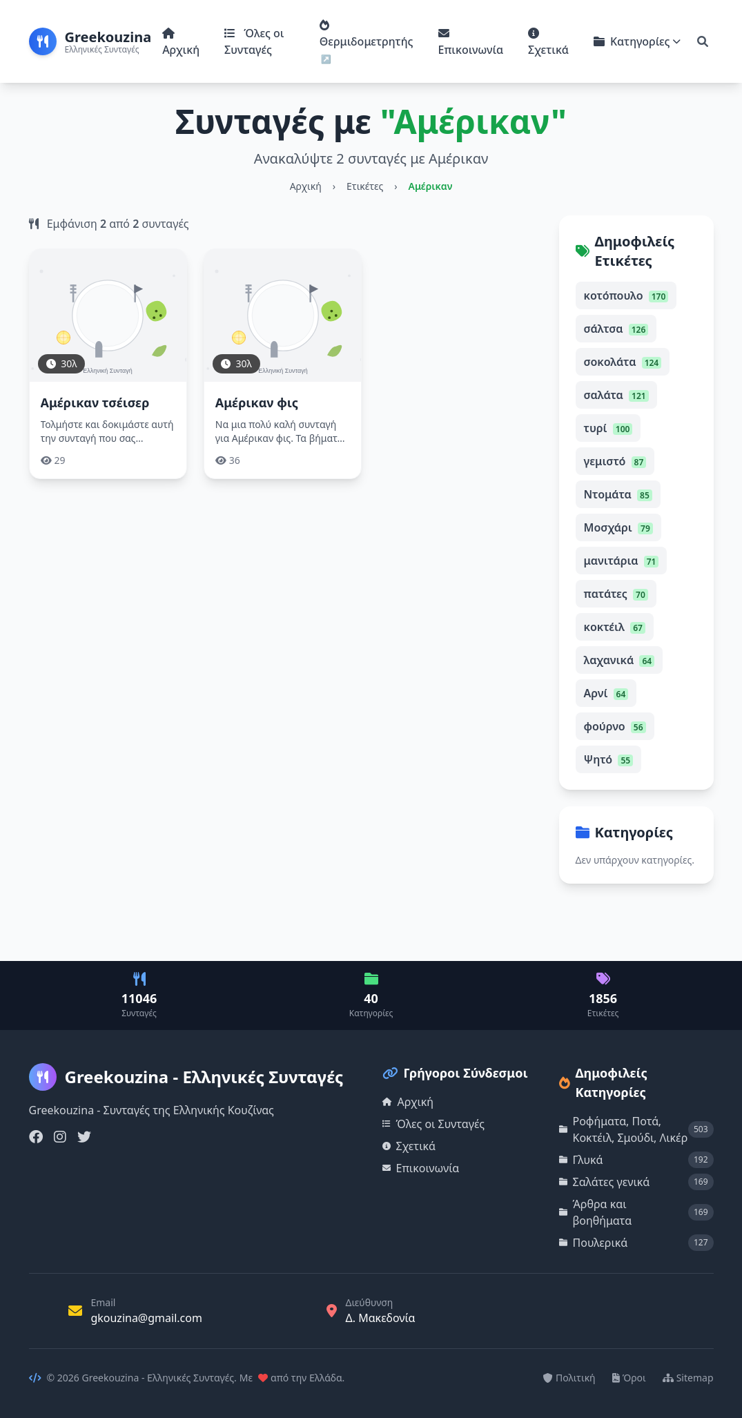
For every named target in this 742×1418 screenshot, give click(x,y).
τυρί (608, 428)
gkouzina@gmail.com (146, 1317)
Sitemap (688, 1377)
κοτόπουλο (626, 295)
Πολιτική (569, 1377)
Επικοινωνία (470, 42)
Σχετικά (548, 42)
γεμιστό (615, 461)
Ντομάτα (618, 494)
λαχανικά (619, 660)
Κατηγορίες (637, 41)
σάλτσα (616, 328)
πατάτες (616, 593)
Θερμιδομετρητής (366, 34)
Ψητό (609, 759)
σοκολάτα (623, 361)
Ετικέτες (364, 186)
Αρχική (180, 42)
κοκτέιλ (614, 626)
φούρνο (615, 726)
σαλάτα (616, 394)
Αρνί (606, 693)
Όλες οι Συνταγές (254, 41)
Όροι (629, 1377)
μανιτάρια (621, 560)
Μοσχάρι (618, 527)
